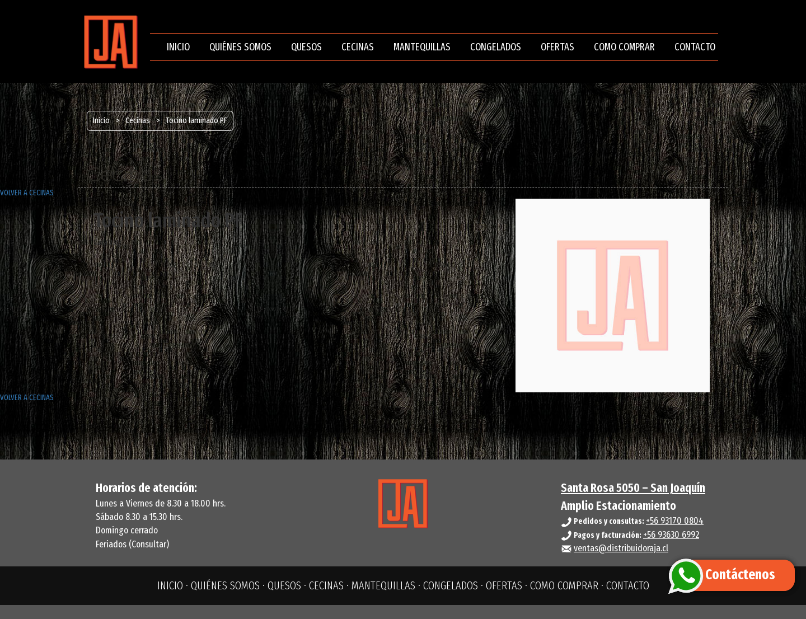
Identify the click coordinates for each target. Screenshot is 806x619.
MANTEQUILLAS (422, 47)
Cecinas (137, 120)
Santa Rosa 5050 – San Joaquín (633, 487)
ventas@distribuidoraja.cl (621, 548)
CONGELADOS (495, 47)
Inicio (101, 120)
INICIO (178, 47)
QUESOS (306, 47)
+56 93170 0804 (675, 521)
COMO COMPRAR (624, 47)
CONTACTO (694, 47)
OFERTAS (557, 47)
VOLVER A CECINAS (27, 193)
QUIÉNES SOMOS (240, 47)
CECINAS (357, 47)
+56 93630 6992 (671, 535)
